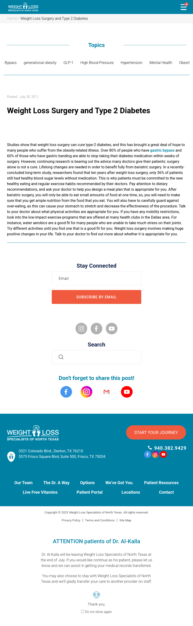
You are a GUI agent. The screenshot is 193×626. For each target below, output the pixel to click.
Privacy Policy (71, 520)
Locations (131, 492)
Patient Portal (90, 492)
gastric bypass (162, 150)
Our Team (23, 482)
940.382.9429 (170, 448)
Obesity (185, 62)
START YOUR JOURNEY (156, 432)
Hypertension (131, 62)
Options (87, 482)
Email (65, 278)
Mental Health (160, 62)
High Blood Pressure (97, 62)
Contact (166, 492)
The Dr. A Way (56, 482)
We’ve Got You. (119, 482)
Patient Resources (161, 482)
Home (12, 18)
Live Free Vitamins (40, 492)
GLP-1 (68, 62)
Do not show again (98, 612)
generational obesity (40, 62)
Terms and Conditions (100, 520)
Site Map (125, 520)
